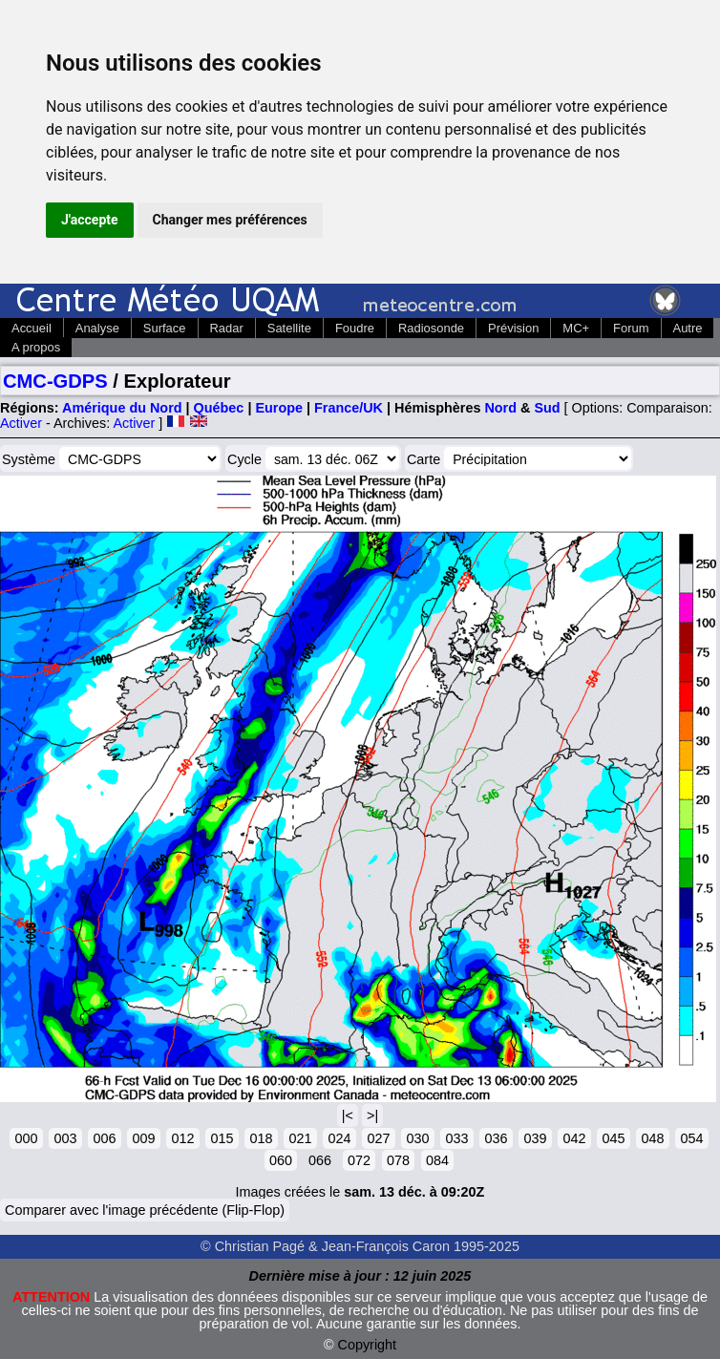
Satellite (289, 328)
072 (359, 1160)
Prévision (513, 328)
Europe (279, 407)
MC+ (575, 328)
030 (417, 1138)
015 (221, 1138)
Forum (630, 328)
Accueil (31, 328)
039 (534, 1138)
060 (280, 1160)
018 (260, 1138)
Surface (164, 328)
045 (613, 1138)
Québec (219, 407)
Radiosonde (431, 328)
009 (143, 1138)
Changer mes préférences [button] (230, 219)
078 (398, 1160)
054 (691, 1138)
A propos (35, 347)
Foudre (354, 328)
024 (339, 1138)
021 (299, 1138)
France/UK (348, 407)
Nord (500, 407)
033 (456, 1138)
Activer (21, 423)
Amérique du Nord (122, 407)
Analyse (97, 328)
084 (437, 1160)
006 (104, 1138)
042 (573, 1138)
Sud (547, 407)
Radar (227, 328)
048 (652, 1138)
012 (182, 1138)
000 (25, 1138)
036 (495, 1138)
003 (64, 1138)
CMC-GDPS (55, 381)
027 (378, 1138)
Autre (688, 328)
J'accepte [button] (89, 219)
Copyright (367, 1344)
